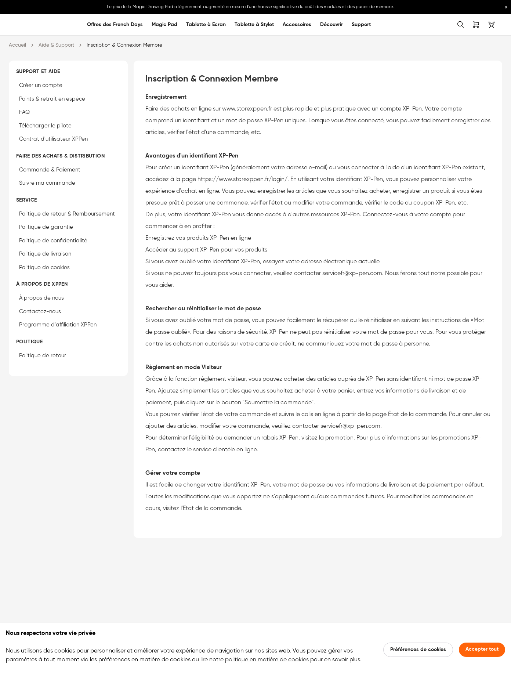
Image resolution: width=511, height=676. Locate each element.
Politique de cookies (44, 267)
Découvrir (331, 24)
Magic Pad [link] (164, 24)
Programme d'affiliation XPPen (58, 325)
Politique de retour (42, 355)
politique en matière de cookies (267, 660)
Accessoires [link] (297, 24)
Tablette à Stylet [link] (254, 24)
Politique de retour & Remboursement (67, 214)
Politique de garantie (46, 227)
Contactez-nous (40, 311)
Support (361, 24)
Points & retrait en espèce (52, 99)
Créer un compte (40, 85)
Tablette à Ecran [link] (206, 24)
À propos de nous (41, 298)
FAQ (24, 112)
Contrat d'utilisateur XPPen (53, 139)
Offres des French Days (115, 24)
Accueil (17, 45)
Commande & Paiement (49, 170)
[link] (19, 24)
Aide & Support (56, 45)
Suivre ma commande (47, 183)
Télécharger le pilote (45, 126)
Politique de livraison (45, 254)
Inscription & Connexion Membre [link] (124, 45)
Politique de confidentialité (53, 240)
